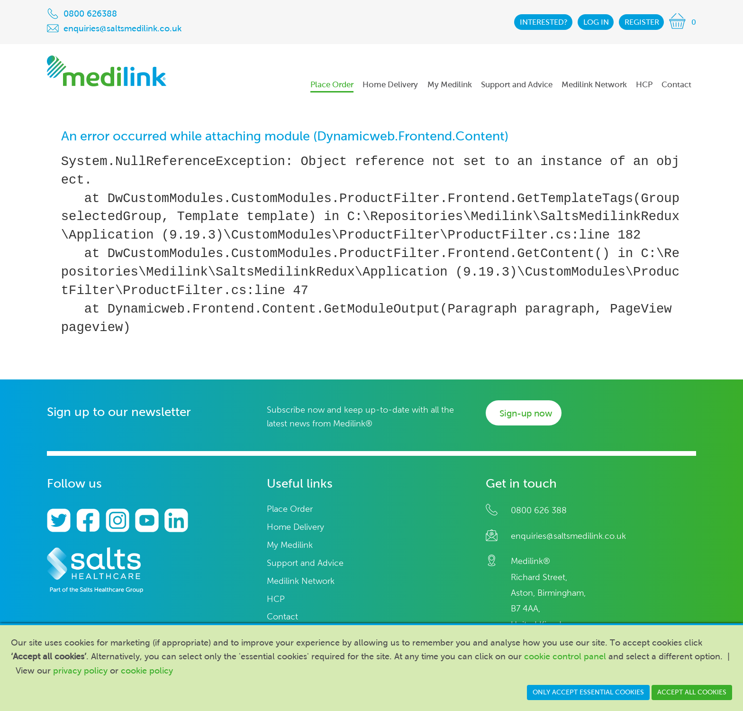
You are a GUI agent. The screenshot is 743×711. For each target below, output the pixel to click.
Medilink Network (301, 581)
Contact (282, 616)
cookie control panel (565, 656)
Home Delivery (295, 527)
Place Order (290, 509)
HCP (276, 599)
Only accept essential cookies (588, 692)
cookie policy (147, 670)
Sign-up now (525, 413)
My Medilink (290, 545)
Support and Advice (305, 563)
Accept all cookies (691, 692)
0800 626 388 (539, 510)
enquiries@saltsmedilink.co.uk (568, 536)
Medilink (106, 70)
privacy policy (80, 670)
